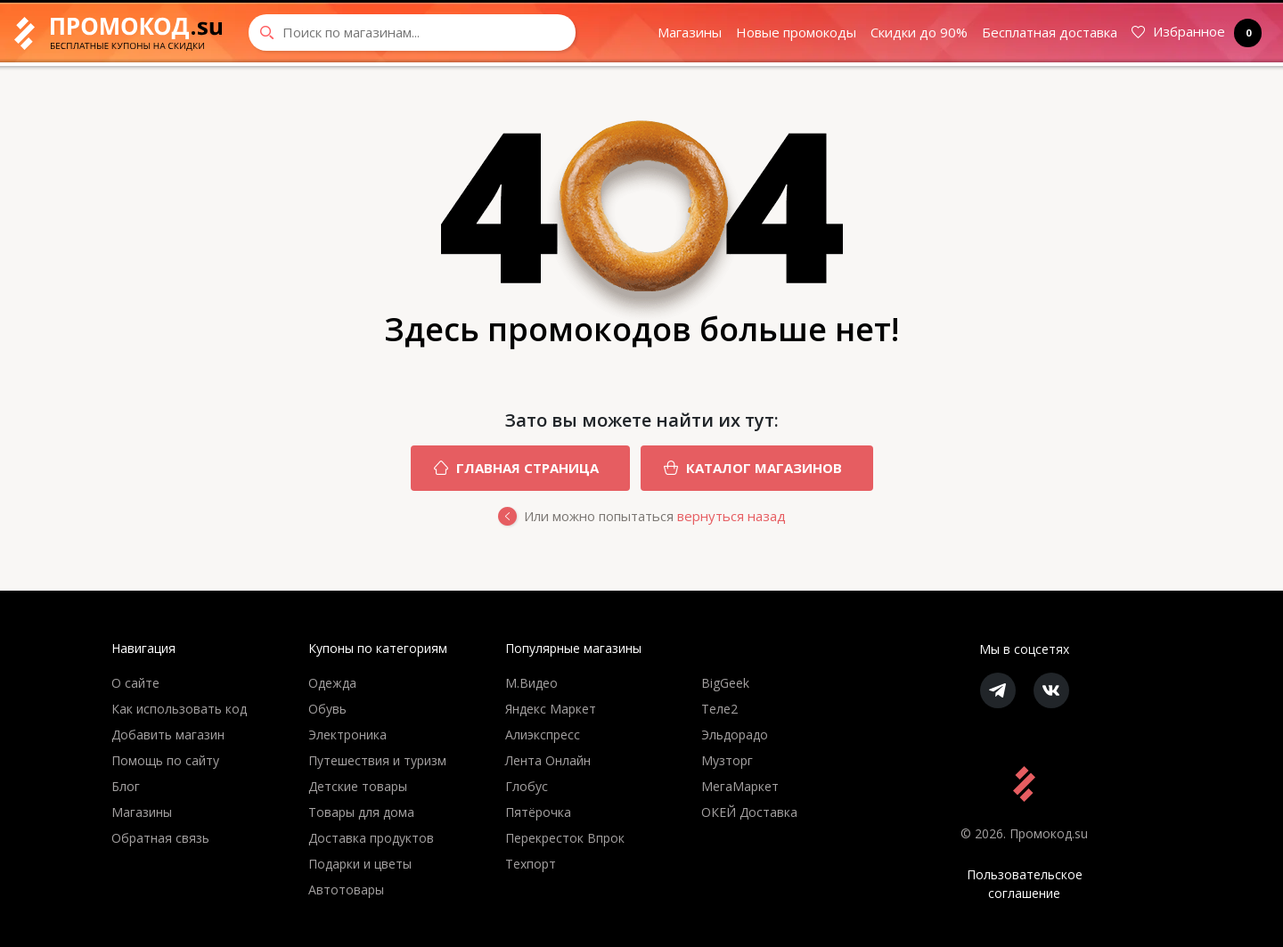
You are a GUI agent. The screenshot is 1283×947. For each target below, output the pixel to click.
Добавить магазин (168, 734)
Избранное (1193, 32)
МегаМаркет (740, 786)
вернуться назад (731, 516)
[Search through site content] (412, 32)
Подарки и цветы (360, 863)
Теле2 (719, 708)
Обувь (327, 708)
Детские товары (357, 786)
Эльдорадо (734, 734)
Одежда (332, 682)
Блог (125, 786)
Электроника (347, 734)
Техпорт (530, 863)
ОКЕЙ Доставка (749, 812)
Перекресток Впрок (565, 837)
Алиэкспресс (542, 734)
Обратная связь (160, 837)
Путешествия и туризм (377, 760)
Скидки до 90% (919, 32)
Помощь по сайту (165, 760)
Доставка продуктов (371, 837)
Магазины (690, 32)
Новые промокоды (796, 32)
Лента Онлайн (548, 760)
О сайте (135, 682)
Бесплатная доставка (1049, 32)
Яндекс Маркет (550, 708)
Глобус (526, 786)
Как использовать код (179, 708)
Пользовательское (1024, 884)
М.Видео (531, 682)
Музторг (727, 760)
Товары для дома (361, 812)
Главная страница (505, 468)
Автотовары (346, 889)
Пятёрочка (538, 812)
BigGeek (725, 682)
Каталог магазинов (741, 468)
